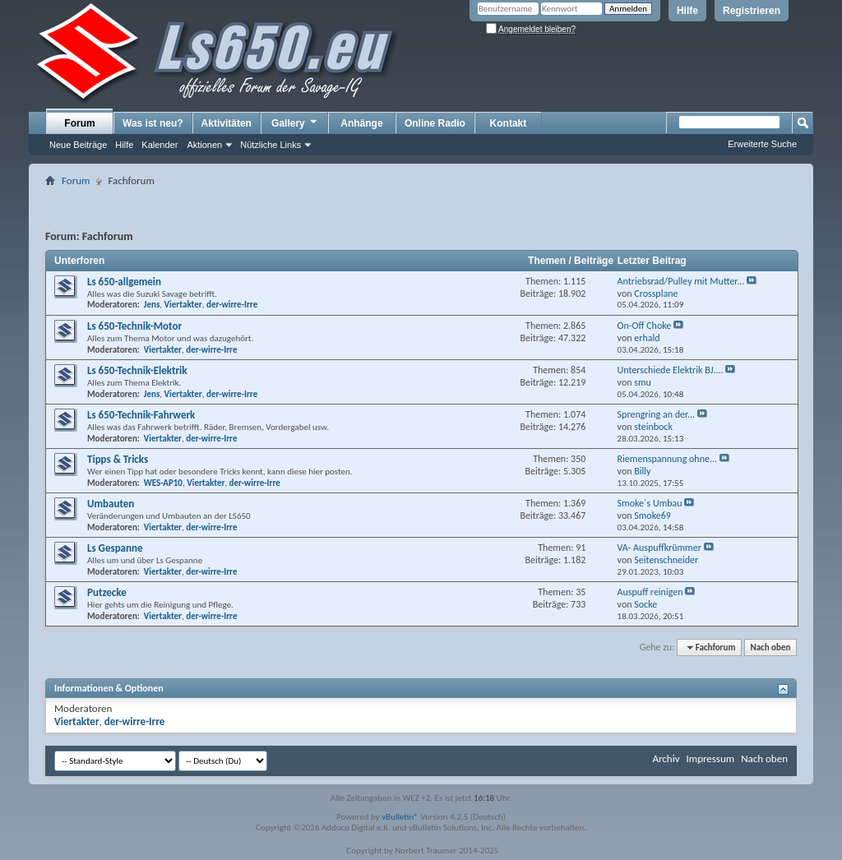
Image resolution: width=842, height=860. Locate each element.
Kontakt (508, 123)
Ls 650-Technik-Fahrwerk (141, 415)
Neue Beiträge (78, 145)
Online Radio (435, 123)
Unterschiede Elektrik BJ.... (671, 370)
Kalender (159, 145)
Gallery (295, 122)
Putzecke (107, 592)
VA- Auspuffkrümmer (659, 547)
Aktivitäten (226, 123)
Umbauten (110, 503)
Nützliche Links (270, 145)
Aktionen (204, 145)
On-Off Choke (645, 325)
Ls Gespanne (115, 548)
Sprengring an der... (656, 414)
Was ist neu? (153, 123)
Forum (79, 123)
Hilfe (687, 10)
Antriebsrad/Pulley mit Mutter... (681, 281)
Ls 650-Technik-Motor (134, 326)
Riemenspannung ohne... (667, 459)
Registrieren (751, 10)
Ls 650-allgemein (124, 281)
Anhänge (361, 123)
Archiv (665, 758)
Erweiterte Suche (762, 144)
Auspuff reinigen (650, 592)
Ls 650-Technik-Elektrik (137, 370)
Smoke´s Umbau (650, 503)
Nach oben (770, 647)
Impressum (710, 758)
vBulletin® (400, 816)
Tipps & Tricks (117, 459)
